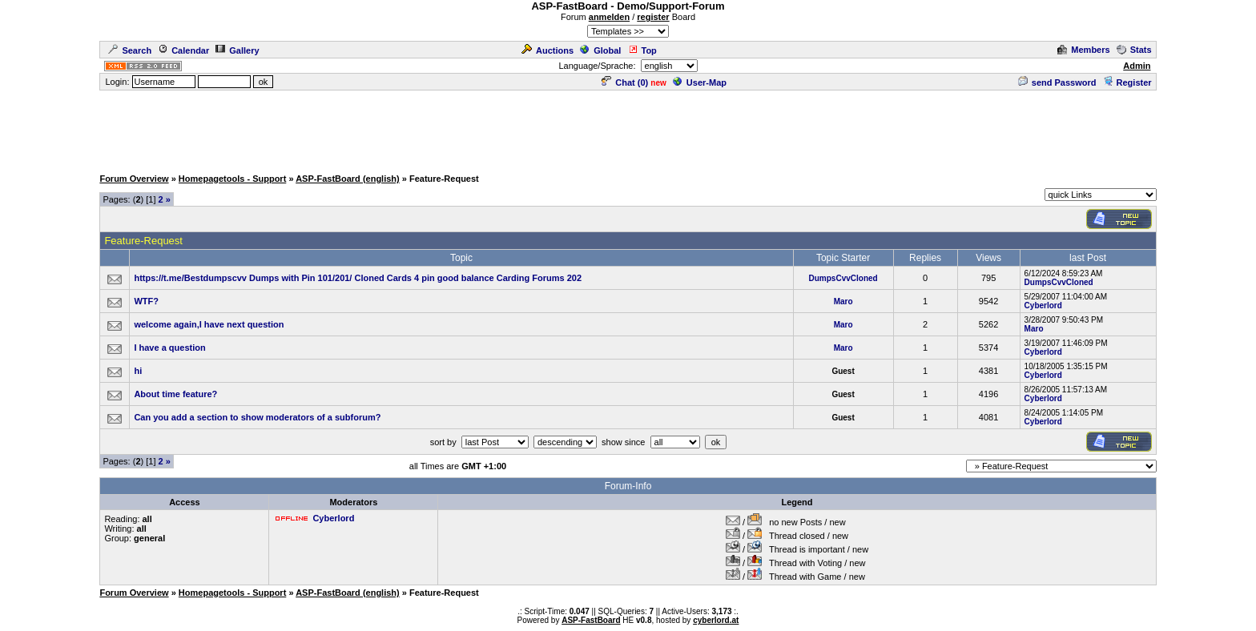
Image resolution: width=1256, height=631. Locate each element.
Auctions (547, 50)
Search (129, 50)
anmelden (609, 17)
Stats (1134, 49)
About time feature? (175, 394)
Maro (843, 301)
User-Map (700, 82)
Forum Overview (133, 178)
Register (1127, 82)
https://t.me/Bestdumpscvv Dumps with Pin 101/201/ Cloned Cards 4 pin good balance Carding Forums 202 (358, 278)
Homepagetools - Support (232, 178)
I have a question (169, 347)
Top (642, 50)
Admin (1136, 65)
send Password (1057, 82)
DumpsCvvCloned (843, 278)
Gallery (237, 50)
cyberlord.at (716, 620)
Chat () (625, 82)
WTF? (146, 301)
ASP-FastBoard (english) (348, 178)
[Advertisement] (628, 128)
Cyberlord (1043, 305)
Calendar (183, 50)
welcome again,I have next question (209, 324)
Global (600, 50)
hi (138, 371)
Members (1083, 49)
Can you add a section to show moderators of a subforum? (257, 417)
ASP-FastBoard (591, 620)
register (653, 17)
